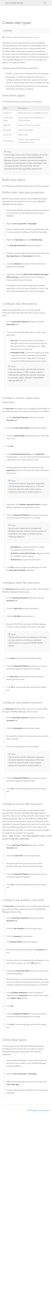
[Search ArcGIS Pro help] (24, 3)
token (4, 821)
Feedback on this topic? (40, 1109)
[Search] (45, 3)
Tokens (11, 484)
